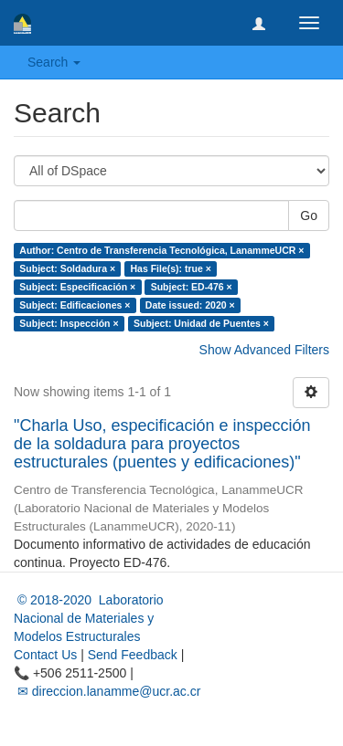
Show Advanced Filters (264, 349)
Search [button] (53, 62)
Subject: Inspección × (68, 323)
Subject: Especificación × (77, 286)
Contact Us (45, 654)
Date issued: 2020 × (190, 304)
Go (308, 215)
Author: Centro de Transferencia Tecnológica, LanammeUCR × (161, 250)
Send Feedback (132, 654)
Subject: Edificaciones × (74, 304)
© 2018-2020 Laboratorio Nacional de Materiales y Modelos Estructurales (89, 618)
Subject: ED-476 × (191, 286)
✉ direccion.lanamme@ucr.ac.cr (107, 691)
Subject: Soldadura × (67, 268)
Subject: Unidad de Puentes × (201, 323)
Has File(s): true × (171, 268)
